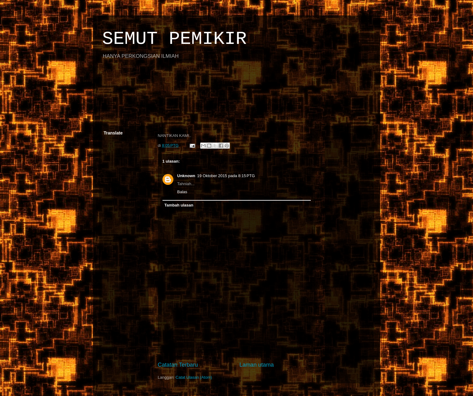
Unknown (186, 175)
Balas (182, 191)
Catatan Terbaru (178, 365)
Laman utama (256, 365)
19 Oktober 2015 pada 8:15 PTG (226, 175)
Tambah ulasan (178, 205)
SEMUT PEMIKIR (174, 38)
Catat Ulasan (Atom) (193, 377)
